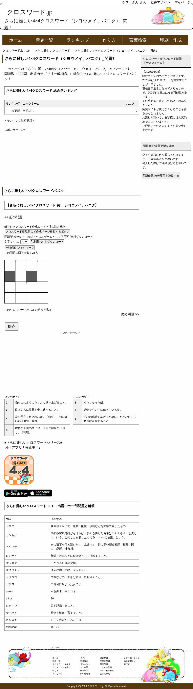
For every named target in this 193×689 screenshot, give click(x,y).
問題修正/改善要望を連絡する (160, 175)
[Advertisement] (71, 159)
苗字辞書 (104, 664)
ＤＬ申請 (84, 667)
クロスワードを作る (61, 667)
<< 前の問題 (13, 217)
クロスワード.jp (30, 12)
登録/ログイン (160, 2)
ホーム (16, 40)
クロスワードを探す (61, 664)
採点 (12, 326)
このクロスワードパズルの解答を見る (28, 309)
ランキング (78, 40)
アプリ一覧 (57, 674)
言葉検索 (138, 40)
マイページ (183, 2)
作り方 (109, 40)
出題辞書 (104, 658)
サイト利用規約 (107, 670)
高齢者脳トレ (130, 661)
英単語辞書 (105, 661)
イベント (84, 658)
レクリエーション (132, 658)
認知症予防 (105, 674)
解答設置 (84, 670)
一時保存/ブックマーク (20, 247)
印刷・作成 (171, 40)
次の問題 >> (130, 314)
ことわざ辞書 (106, 667)
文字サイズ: (12, 241)
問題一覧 (44, 40)
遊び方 (127, 664)
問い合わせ (85, 674)
